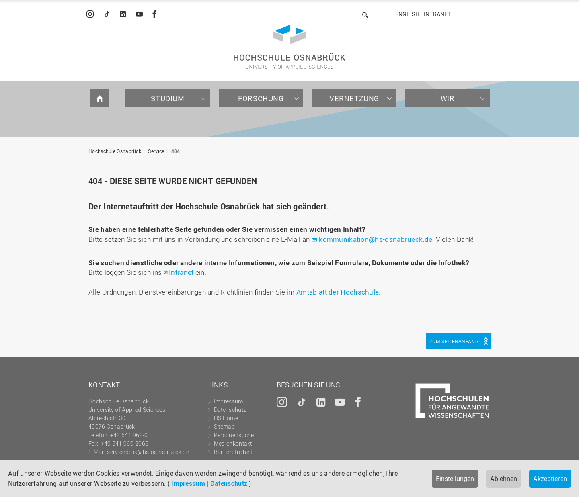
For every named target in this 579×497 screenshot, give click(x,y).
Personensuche (234, 435)
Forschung (260, 98)
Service (156, 151)
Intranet (437, 14)
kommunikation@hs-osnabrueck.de (375, 239)
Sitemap (224, 426)
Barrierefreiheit (233, 452)
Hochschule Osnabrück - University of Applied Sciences (289, 47)
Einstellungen (455, 478)
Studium (167, 98)
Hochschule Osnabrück (114, 151)
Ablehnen (503, 478)
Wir (448, 98)
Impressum (188, 483)
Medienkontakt (233, 443)
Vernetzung (354, 98)
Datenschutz (228, 483)
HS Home (226, 418)
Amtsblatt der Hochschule (337, 292)
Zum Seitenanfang (453, 341)
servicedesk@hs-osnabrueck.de (148, 452)
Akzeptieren (550, 478)
